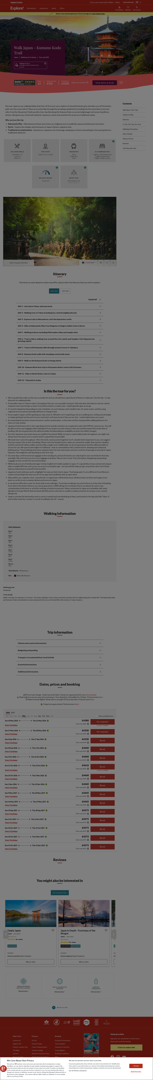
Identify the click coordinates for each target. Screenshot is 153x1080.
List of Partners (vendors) (77, 1070)
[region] (76, 1068)
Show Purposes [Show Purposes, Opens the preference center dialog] (136, 1071)
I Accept (136, 1066)
